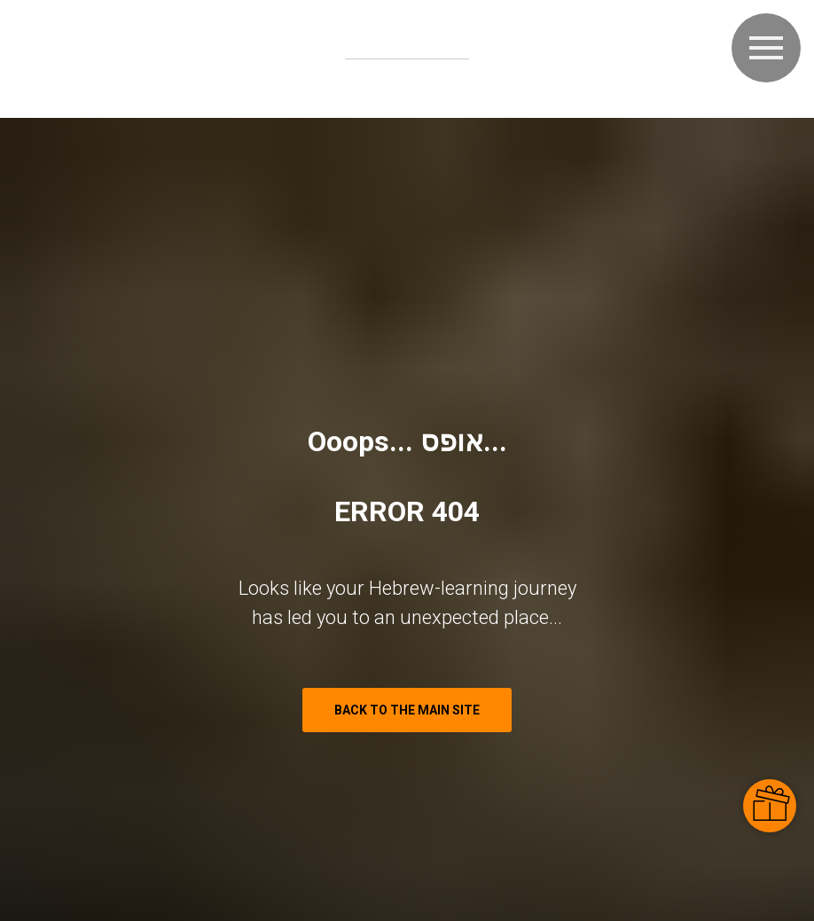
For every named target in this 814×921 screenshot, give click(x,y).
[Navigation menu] (766, 47)
